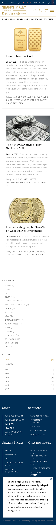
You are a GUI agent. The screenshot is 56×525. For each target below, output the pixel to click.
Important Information (11, 470)
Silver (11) (10, 297)
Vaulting (35, 426)
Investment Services (36, 421)
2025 (7, 369)
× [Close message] (51, 478)
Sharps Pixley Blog (19, 19)
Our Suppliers (37, 434)
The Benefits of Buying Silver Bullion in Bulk (24, 146)
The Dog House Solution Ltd (42, 520)
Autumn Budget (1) (14, 323)
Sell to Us (10, 428)
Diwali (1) (9, 331)
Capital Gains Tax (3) (14, 319)
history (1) (10, 346)
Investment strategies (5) (17, 304)
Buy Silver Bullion (14, 420)
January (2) (11, 364)
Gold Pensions (38, 430)
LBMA (20, 103)
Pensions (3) (11, 312)
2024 (7, 373)
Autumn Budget (36, 254)
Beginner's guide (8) (14, 300)
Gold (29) (9, 285)
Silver (33, 179)
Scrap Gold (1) (12, 335)
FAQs (7, 458)
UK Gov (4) (10, 308)
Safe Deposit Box (39, 416)
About (8, 450)
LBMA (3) (9, 316)
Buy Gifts (10, 424)
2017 (7, 388)
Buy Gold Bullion (14, 416)
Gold (19, 96)
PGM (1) (8, 327)
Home (4, 19)
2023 (7, 377)
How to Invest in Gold (19, 56)
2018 (7, 385)
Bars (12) (9, 293)
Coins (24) (10, 289)
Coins (26, 96)
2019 (7, 381)
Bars (32, 96)
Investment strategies (26, 99)
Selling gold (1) (12, 339)
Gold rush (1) (11, 342)
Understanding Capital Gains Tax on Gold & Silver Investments (26, 228)
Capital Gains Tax (16, 254)
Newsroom (10, 454)
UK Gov (40, 251)
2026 (7, 359)
